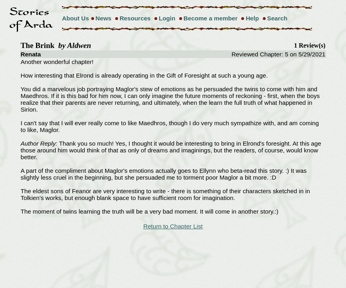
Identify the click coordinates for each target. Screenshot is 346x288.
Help (252, 18)
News (104, 18)
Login (167, 18)
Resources (135, 18)
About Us (75, 18)
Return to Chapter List (173, 226)
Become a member (211, 18)
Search (277, 18)
